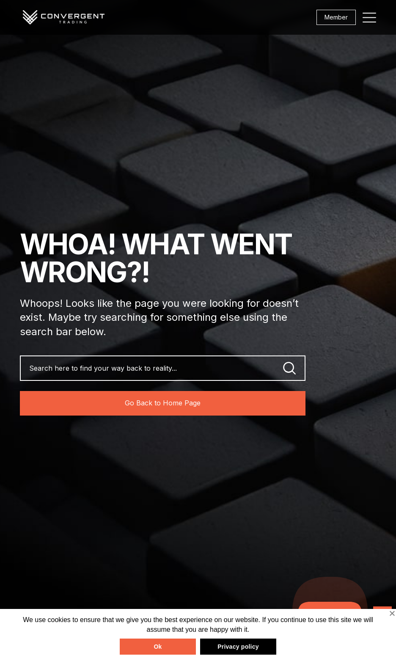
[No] (392, 613)
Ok (158, 646)
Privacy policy (238, 646)
